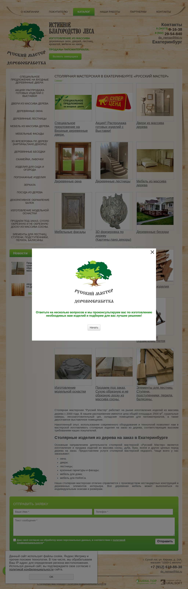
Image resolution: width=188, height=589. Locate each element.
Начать (94, 327)
